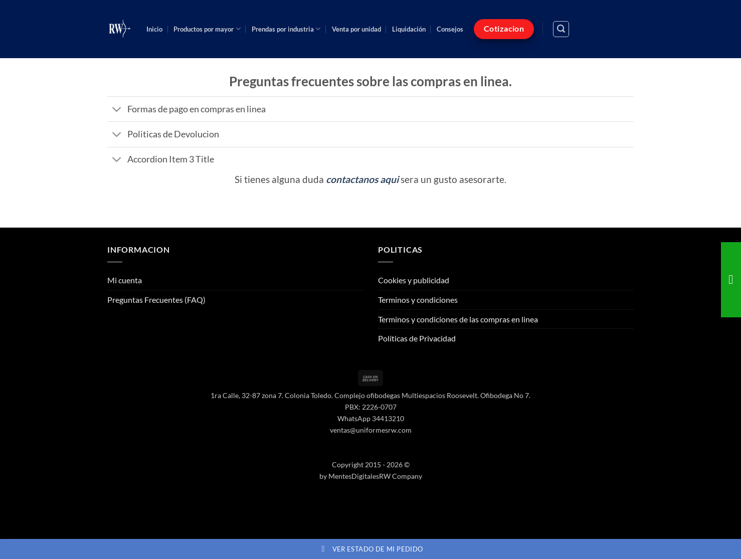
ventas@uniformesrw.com (371, 430)
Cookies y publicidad (413, 280)
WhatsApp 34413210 (370, 418)
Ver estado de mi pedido (370, 549)
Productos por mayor (206, 29)
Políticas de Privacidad (417, 338)
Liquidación (409, 29)
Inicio (154, 29)
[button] (561, 29)
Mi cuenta (124, 280)
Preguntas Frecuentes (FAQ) (156, 299)
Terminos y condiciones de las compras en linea (458, 319)
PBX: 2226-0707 (371, 407)
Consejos (450, 29)
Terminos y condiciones (418, 299)
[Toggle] (117, 110)
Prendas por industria (286, 29)
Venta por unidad (356, 29)
